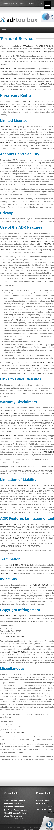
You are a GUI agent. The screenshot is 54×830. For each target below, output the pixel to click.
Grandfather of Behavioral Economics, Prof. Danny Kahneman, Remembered (14, 803)
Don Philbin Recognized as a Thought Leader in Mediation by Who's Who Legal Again (16, 813)
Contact (40, 4)
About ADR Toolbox (9, 4)
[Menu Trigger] (47, 5)
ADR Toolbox (21, 827)
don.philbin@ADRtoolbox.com (12, 636)
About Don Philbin (27, 4)
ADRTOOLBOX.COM (38, 51)
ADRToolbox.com (28, 46)
